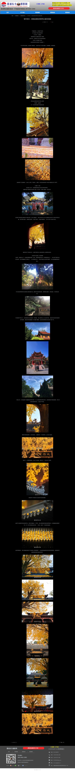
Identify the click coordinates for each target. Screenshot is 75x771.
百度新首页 (25, 765)
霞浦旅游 (16, 15)
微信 (17, 765)
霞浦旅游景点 (22, 15)
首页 (12, 15)
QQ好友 (20, 765)
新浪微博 (12, 765)
